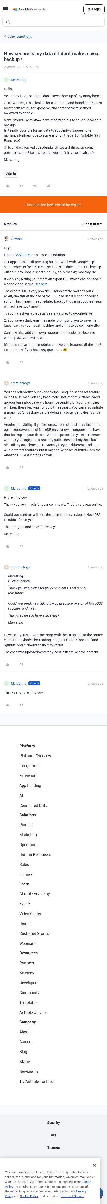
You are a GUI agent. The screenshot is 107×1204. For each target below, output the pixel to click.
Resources (28, 952)
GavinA (16, 238)
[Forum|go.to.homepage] (29, 9)
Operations (28, 844)
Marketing (28, 834)
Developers (28, 982)
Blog (23, 1051)
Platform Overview (35, 755)
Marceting (18, 80)
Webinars (27, 943)
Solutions (27, 814)
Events (25, 903)
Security (53, 1122)
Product (26, 824)
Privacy (53, 1159)
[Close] (94, 1174)
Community (29, 992)
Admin (11, 173)
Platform (27, 745)
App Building (30, 785)
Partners (26, 962)
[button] (5, 10)
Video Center (30, 913)
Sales (24, 864)
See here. (41, 284)
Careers (25, 1041)
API (53, 1135)
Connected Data (33, 805)
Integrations (29, 765)
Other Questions (19, 36)
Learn (24, 883)
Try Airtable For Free (36, 1081)
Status (25, 1061)
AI (21, 795)
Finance (26, 874)
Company (27, 1022)
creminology (20, 383)
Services (26, 972)
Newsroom (28, 1071)
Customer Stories (34, 933)
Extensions (28, 775)
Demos (25, 923)
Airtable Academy (34, 893)
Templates (28, 1002)
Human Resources (35, 854)
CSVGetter (23, 254)
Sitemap (53, 1147)
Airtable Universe (33, 1012)
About (24, 1031)
